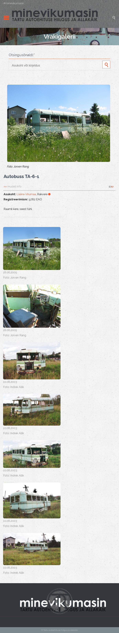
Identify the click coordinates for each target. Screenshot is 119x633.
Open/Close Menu (6, 18)
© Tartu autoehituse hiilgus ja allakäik (59, 630)
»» (12, 186)
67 (112, 186)
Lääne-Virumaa (26, 194)
